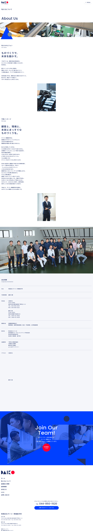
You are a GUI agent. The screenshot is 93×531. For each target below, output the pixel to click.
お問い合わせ (5, 495)
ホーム (3, 478)
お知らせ (4, 489)
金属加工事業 (5, 484)
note (2, 492)
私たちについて (6, 481)
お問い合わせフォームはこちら (46, 508)
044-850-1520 (46, 504)
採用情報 (4, 487)
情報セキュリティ (5, 529)
